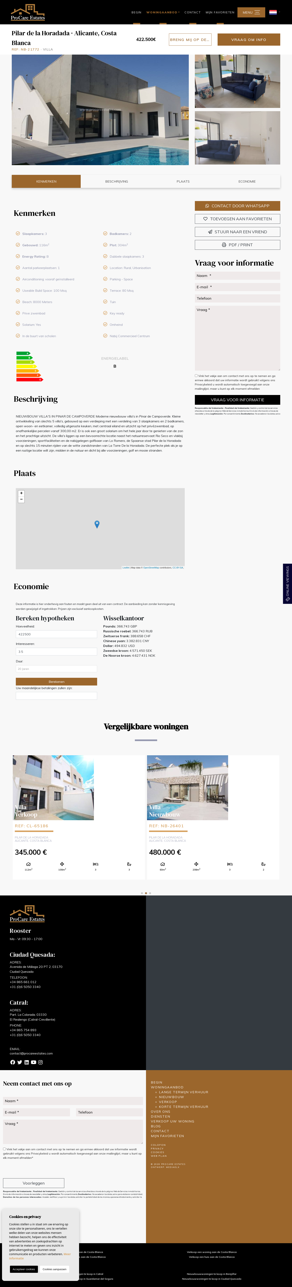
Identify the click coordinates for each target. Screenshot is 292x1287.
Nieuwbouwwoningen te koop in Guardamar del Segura (80, 1278)
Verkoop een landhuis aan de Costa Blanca (80, 1256)
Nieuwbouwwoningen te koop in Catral (80, 1273)
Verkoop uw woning (172, 1121)
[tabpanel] (79, 817)
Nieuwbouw (171, 1097)
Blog (156, 1126)
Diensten (160, 1116)
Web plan (159, 1155)
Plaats (183, 181)
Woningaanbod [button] (161, 12)
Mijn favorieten (220, 12)
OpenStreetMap (151, 567)
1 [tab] (142, 893)
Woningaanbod (167, 1087)
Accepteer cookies (24, 1269)
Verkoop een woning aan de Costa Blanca (212, 1252)
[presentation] (24, 1169)
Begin (137, 12)
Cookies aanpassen (55, 1269)
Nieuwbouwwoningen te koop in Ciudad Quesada (211, 1278)
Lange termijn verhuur (183, 1092)
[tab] (100, 213)
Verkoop (168, 1102)
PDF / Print (237, 244)
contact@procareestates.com (31, 1053)
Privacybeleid (204, 384)
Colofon (158, 1144)
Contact (193, 12)
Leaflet (126, 567)
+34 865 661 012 (23, 982)
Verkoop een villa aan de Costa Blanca (80, 1252)
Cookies (157, 1152)
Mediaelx (172, 1167)
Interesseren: (25, 644)
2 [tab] (146, 893)
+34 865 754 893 (23, 1030)
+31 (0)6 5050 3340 (25, 987)
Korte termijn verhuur (183, 1107)
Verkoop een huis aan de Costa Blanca (212, 1256)
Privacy (157, 1148)
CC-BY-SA (178, 567)
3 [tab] (150, 893)
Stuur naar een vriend (237, 231)
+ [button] (21, 494)
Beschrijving (116, 181)
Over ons (160, 1111)
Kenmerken (46, 181)
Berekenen (56, 682)
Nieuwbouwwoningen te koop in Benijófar (211, 1273)
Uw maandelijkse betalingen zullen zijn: (44, 688)
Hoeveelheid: (25, 626)
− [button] (21, 500)
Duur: (19, 661)
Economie (247, 181)
